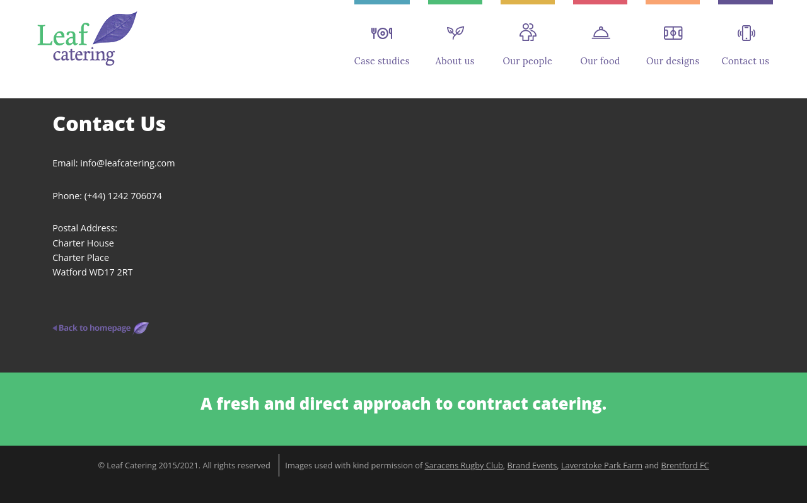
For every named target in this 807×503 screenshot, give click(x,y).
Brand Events (532, 465)
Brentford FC (685, 465)
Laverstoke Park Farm (601, 465)
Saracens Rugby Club (464, 465)
